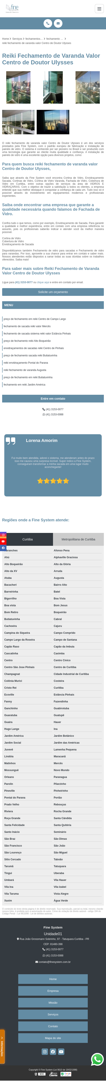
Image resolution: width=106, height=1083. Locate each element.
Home (53, 979)
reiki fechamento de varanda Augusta (25, 370)
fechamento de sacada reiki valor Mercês (27, 326)
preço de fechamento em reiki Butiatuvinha (28, 377)
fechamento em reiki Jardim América (24, 384)
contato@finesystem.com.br (53, 962)
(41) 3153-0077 (24, 282)
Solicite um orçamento (53, 292)
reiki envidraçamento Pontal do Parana (26, 362)
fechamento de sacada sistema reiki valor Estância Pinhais (37, 333)
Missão (52, 1002)
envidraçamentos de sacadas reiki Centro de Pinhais (34, 348)
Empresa (53, 990)
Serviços (53, 1014)
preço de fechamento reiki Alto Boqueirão (27, 340)
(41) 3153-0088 (53, 414)
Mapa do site (53, 1038)
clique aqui (43, 282)
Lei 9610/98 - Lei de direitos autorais (34, 913)
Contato (53, 1026)
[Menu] (99, 8)
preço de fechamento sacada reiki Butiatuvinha (30, 355)
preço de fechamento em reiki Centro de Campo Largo (35, 319)
